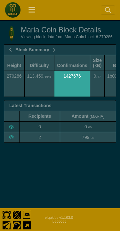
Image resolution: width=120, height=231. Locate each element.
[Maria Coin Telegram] (6, 224)
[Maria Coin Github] (6, 214)
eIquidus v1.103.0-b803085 (59, 219)
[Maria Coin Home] (13, 10)
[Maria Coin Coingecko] (16, 224)
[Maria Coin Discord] (27, 214)
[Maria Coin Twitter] (16, 214)
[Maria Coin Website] (27, 224)
